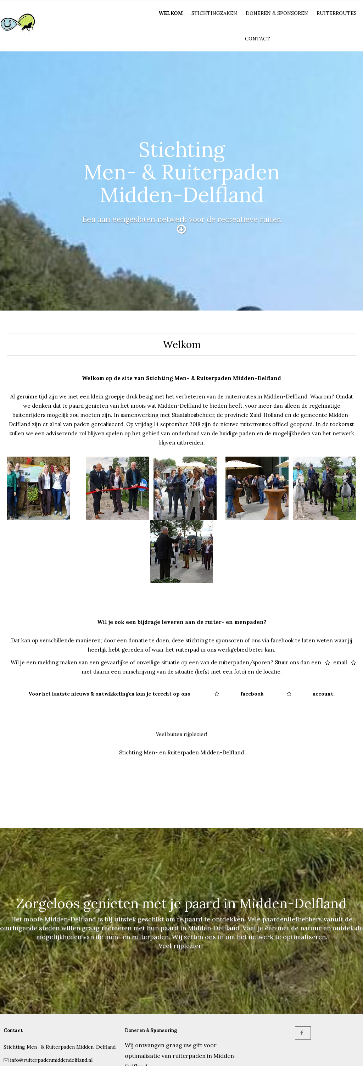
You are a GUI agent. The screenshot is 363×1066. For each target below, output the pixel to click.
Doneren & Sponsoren (277, 13)
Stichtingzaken (214, 13)
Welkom (170, 13)
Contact (257, 38)
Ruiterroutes (337, 13)
